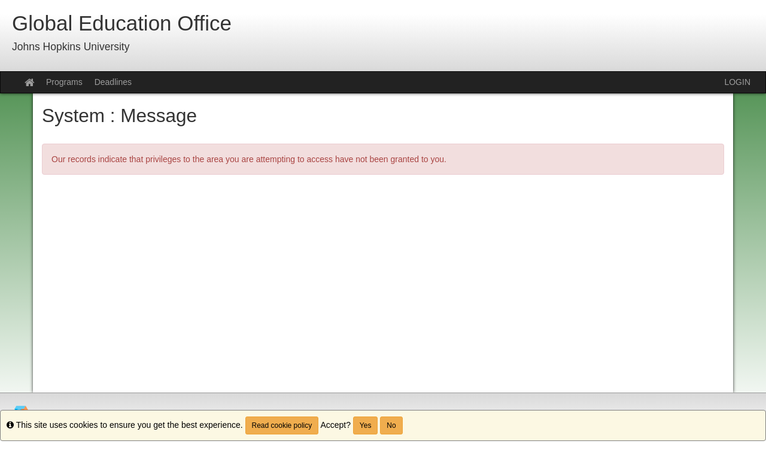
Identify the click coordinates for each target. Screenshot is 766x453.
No (391, 425)
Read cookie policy (282, 425)
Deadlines (113, 82)
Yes (366, 425)
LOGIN (737, 82)
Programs (64, 82)
